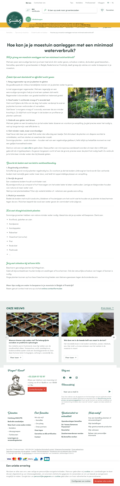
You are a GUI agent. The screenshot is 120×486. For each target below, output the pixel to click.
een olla (27, 147)
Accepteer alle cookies (103, 481)
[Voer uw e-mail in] (86, 391)
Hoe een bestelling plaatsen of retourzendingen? (99, 419)
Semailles (9, 32)
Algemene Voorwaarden (63, 449)
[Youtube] (70, 377)
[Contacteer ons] (40, 3)
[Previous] (6, 337)
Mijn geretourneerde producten (100, 426)
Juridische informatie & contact (44, 449)
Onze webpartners (77, 449)
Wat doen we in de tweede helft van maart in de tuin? (85, 340)
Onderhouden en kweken (39, 32)
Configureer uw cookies (81, 481)
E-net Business (27, 453)
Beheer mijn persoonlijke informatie (97, 434)
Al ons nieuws (106, 308)
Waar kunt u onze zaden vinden (19, 425)
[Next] (114, 337)
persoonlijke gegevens (43, 476)
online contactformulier (51, 288)
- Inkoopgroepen (14, 431)
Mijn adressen (93, 430)
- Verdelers (12, 428)
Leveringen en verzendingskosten (15, 439)
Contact (38, 437)
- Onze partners (41, 427)
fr (108, 3)
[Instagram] (76, 377)
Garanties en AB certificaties (45, 433)
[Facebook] (64, 377)
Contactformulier (37, 389)
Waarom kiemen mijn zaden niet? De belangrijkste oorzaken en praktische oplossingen (29, 341)
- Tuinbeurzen (13, 435)
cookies (87, 471)
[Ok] (109, 391)
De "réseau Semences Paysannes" (69, 425)
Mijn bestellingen (94, 423)
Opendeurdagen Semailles (71, 421)
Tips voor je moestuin (22, 32)
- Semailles (39, 420)
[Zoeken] (45, 10)
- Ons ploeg (39, 423)
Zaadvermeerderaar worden (72, 433)
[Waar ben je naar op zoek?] (69, 10)
